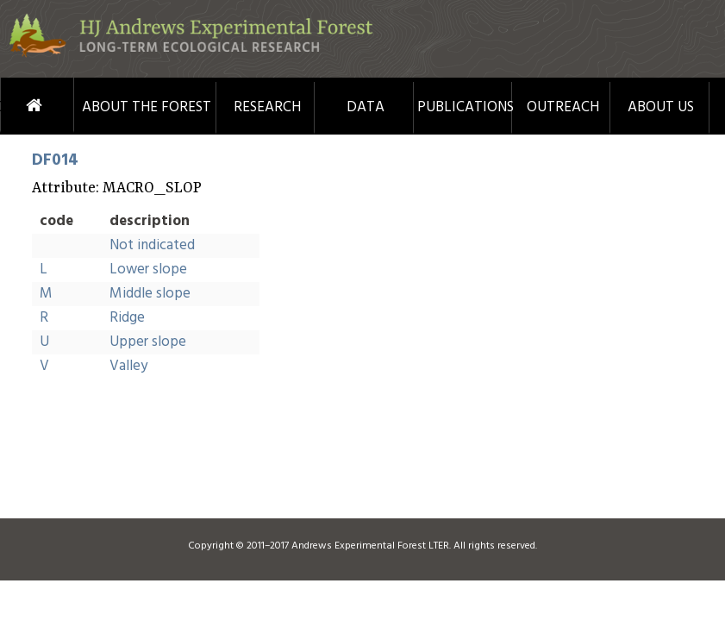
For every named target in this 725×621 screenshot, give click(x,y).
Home (13, 106)
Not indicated (152, 245)
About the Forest (146, 107)
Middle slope (150, 293)
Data (365, 107)
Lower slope (148, 269)
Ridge (127, 317)
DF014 (55, 160)
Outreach (563, 107)
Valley (128, 366)
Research (267, 107)
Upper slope (147, 342)
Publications (464, 107)
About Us (661, 107)
